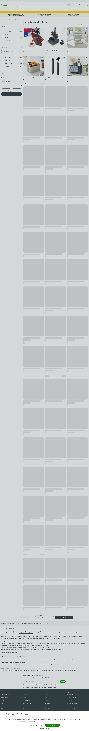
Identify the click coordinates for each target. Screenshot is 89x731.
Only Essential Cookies (37, 725)
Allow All (52, 725)
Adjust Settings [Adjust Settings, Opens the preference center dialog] (44, 728)
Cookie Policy (22, 721)
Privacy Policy (31, 721)
